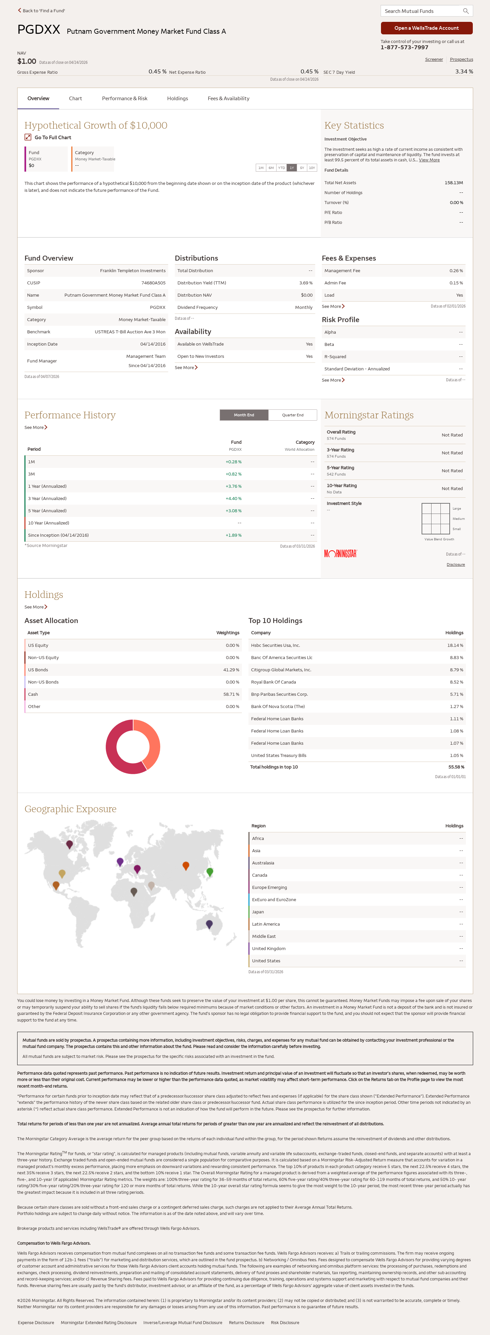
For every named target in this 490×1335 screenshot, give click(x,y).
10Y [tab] (312, 167)
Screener (434, 59)
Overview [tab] (38, 98)
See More (187, 367)
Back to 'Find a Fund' (41, 11)
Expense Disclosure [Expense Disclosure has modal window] (36, 1322)
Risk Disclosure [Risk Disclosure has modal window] (285, 1322)
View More (429, 159)
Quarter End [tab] (293, 414)
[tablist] (269, 415)
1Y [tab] (292, 167)
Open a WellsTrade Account (427, 27)
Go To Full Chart (47, 137)
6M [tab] (271, 167)
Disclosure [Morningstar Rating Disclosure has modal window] (456, 564)
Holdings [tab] (177, 98)
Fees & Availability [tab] (228, 98)
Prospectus (461, 59)
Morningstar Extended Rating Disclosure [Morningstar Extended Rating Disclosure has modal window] (99, 1322)
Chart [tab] (75, 98)
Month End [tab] (244, 414)
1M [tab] (261, 167)
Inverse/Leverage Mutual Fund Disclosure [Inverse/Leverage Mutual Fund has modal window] (182, 1322)
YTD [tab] (281, 167)
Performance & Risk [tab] (124, 98)
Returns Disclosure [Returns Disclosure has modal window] (246, 1322)
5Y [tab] (302, 167)
